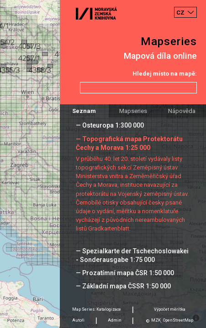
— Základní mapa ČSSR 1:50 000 (123, 286)
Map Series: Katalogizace (96, 309)
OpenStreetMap (178, 320)
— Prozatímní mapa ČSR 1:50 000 (125, 273)
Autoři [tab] (78, 320)
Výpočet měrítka (169, 309)
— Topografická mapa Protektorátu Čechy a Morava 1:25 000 (129, 143)
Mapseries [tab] (133, 111)
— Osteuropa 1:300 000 (110, 125)
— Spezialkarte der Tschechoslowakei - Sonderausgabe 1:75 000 (132, 255)
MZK (156, 320)
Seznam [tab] (84, 111)
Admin (114, 320)
